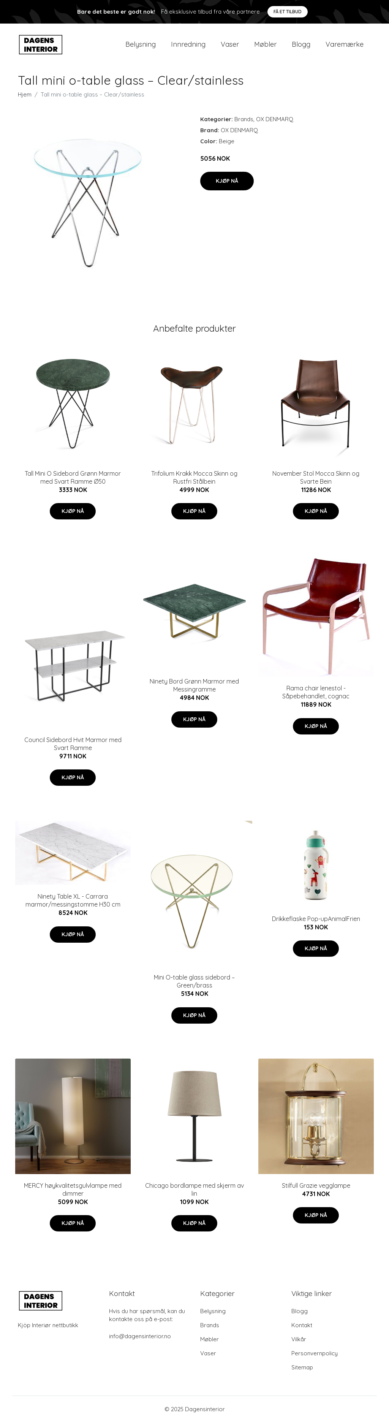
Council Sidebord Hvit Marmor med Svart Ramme (73, 747)
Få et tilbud (288, 11)
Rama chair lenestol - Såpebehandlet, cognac (315, 696)
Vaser (230, 46)
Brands (243, 123)
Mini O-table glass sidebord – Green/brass (194, 985)
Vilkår (298, 1343)
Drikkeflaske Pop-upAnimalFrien (316, 922)
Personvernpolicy (314, 1357)
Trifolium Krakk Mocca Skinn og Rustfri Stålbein (194, 481)
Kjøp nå (227, 184)
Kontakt (301, 1329)
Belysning (140, 46)
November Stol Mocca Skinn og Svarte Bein (315, 481)
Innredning (188, 46)
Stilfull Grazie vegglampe (316, 1189)
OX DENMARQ (274, 123)
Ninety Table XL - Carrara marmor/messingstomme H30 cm (72, 904)
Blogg (301, 46)
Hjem (25, 98)
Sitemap (302, 1371)
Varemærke (345, 46)
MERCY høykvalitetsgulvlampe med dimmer (73, 1193)
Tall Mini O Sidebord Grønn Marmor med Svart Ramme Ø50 (73, 481)
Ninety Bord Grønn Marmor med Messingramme (194, 689)
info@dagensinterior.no (140, 1340)
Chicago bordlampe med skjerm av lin (194, 1193)
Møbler (265, 46)
